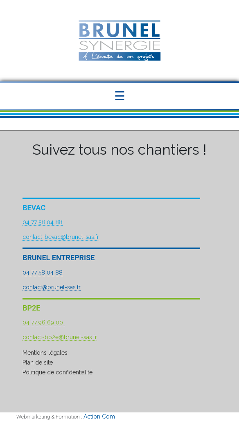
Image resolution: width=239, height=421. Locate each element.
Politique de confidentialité (57, 372)
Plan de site (38, 362)
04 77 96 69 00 (44, 322)
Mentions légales (45, 352)
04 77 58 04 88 (43, 222)
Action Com (99, 416)
